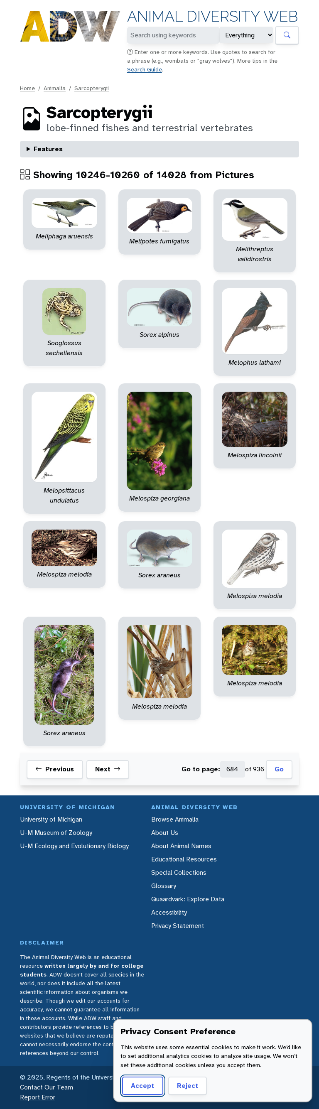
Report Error (37, 1097)
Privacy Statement (177, 925)
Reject (187, 1085)
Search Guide (144, 69)
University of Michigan (51, 819)
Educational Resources (184, 859)
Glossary (163, 885)
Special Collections (178, 872)
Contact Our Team (46, 1087)
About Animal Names (181, 846)
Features (48, 149)
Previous (54, 769)
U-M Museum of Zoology (56, 832)
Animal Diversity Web (212, 16)
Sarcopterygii (91, 88)
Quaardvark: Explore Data (187, 899)
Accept (142, 1085)
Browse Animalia (175, 819)
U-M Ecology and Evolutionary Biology (74, 846)
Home (27, 88)
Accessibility (169, 912)
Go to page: (201, 769)
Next (107, 769)
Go (279, 769)
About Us (164, 832)
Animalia (55, 88)
